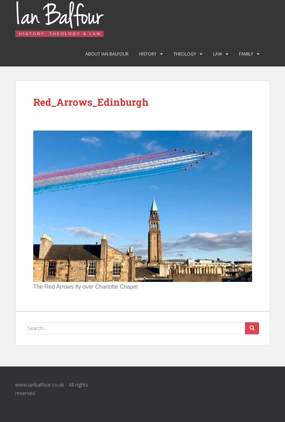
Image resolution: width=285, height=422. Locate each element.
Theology (184, 54)
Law (217, 54)
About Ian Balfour (107, 54)
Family (246, 54)
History (147, 54)
